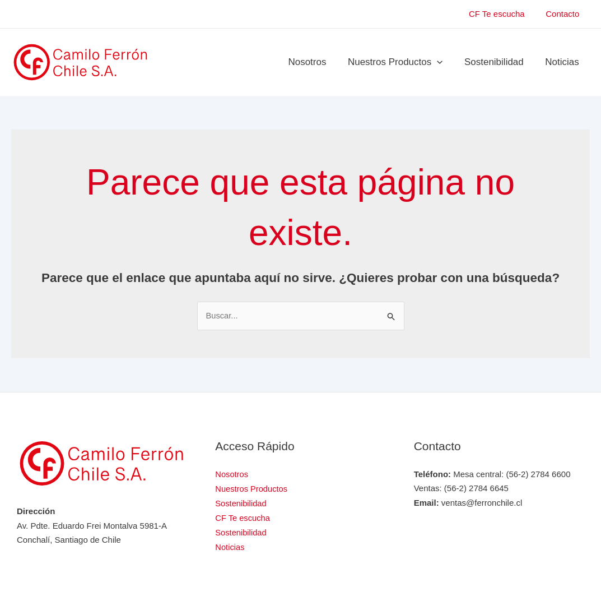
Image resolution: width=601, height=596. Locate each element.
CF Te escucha (503, 14)
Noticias (563, 62)
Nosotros (316, 62)
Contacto (564, 14)
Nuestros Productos (401, 62)
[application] (443, 62)
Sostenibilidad (498, 62)
